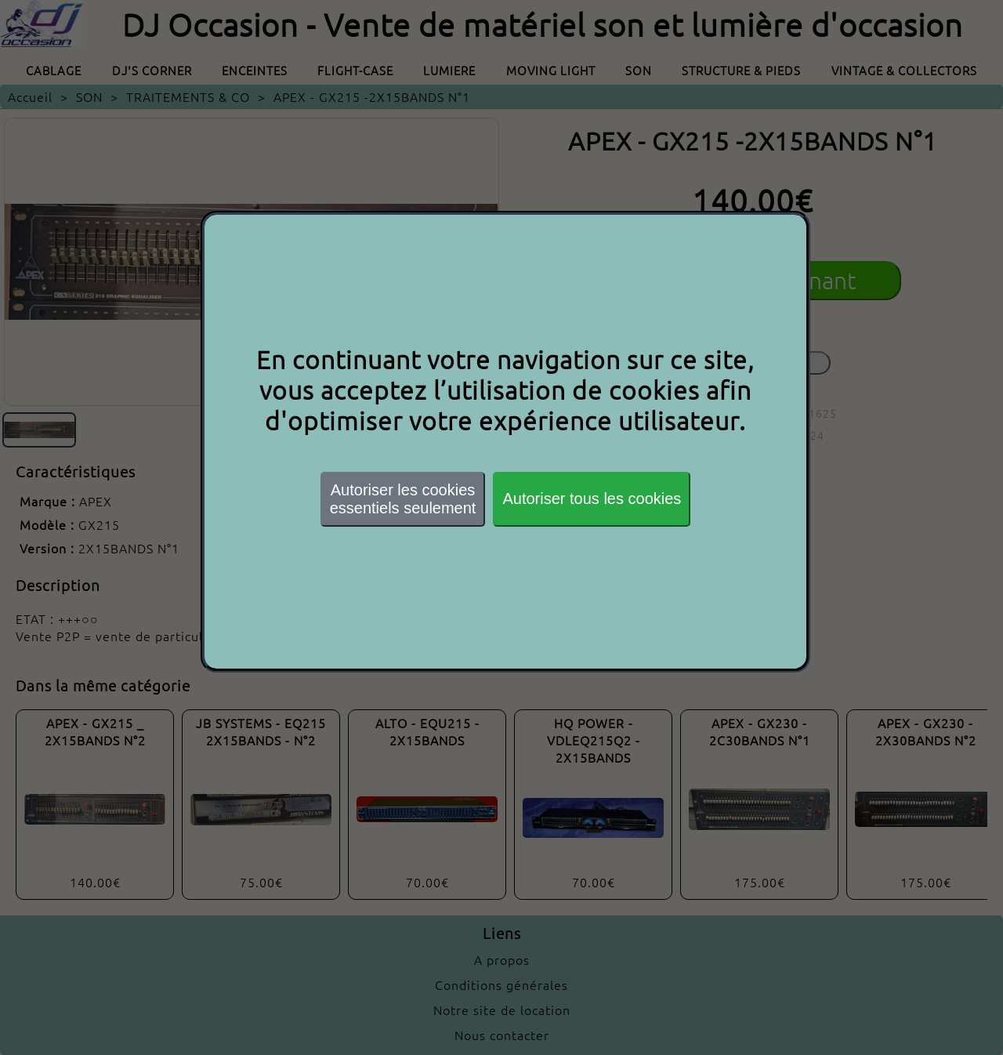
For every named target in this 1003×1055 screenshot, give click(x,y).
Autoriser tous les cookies (591, 498)
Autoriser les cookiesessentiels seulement (403, 499)
